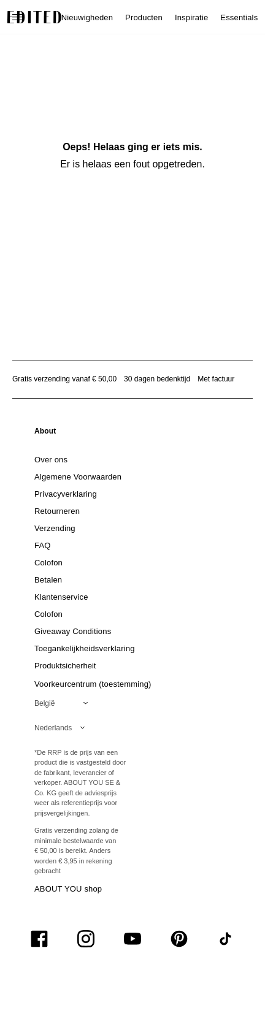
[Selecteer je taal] (62, 728)
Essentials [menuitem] (239, 17)
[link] (45, 433)
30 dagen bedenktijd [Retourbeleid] (157, 379)
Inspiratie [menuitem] (191, 17)
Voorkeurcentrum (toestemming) (93, 684)
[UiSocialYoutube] (132, 938)
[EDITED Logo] (34, 17)
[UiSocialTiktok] (225, 938)
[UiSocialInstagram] (85, 938)
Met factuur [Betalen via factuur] (216, 379)
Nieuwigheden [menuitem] (87, 17)
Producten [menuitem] (144, 17)
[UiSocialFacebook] (39, 938)
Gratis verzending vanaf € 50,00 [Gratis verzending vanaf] (64, 379)
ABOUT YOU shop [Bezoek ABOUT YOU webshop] (68, 889)
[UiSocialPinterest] (179, 938)
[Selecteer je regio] (63, 703)
